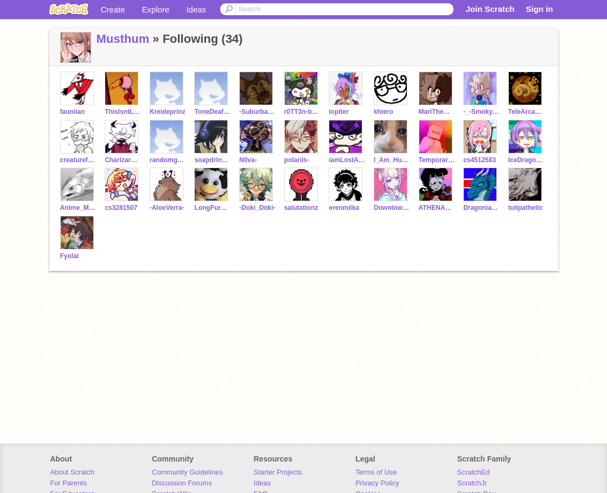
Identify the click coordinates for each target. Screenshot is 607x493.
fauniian (72, 112)
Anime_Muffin (78, 208)
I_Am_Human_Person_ (392, 160)
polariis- (297, 160)
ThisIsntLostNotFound (123, 112)
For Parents (68, 483)
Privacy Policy (377, 483)
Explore (156, 9)
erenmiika (344, 208)
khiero (383, 112)
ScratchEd (473, 472)
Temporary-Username (437, 160)
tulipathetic (525, 208)
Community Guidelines (187, 472)
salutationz (301, 208)
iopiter (339, 112)
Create (113, 9)
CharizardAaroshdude (123, 160)
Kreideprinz (168, 112)
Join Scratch (489, 9)
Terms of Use (376, 472)
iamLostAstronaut (347, 160)
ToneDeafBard (212, 112)
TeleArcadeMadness (526, 112)
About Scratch (72, 472)
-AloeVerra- (167, 208)
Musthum (123, 39)
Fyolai (69, 256)
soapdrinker (212, 160)
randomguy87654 (168, 160)
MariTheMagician (437, 112)
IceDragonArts (526, 160)
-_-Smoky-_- (481, 112)
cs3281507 (121, 208)
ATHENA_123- (437, 208)
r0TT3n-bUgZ (302, 112)
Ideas (196, 9)
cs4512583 (479, 160)
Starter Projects (278, 472)
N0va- (248, 160)
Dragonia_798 (481, 208)
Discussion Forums (182, 483)
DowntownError (392, 208)
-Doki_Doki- (257, 208)
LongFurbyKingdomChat (212, 208)
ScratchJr (472, 483)
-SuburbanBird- (257, 112)
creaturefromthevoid (78, 160)
